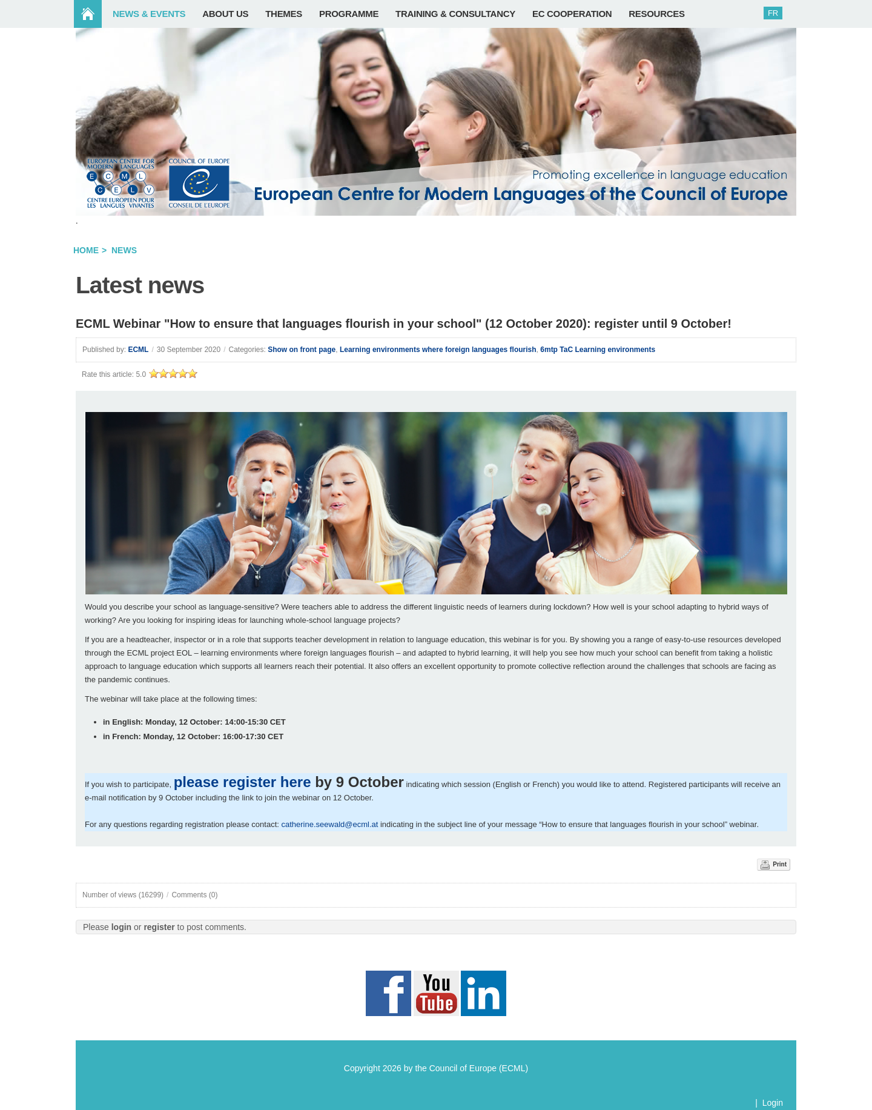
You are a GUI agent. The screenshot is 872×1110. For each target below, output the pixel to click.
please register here (242, 782)
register (159, 927)
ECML (138, 349)
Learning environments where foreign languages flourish (438, 349)
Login (772, 1103)
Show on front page (301, 349)
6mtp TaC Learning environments (597, 349)
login (121, 927)
